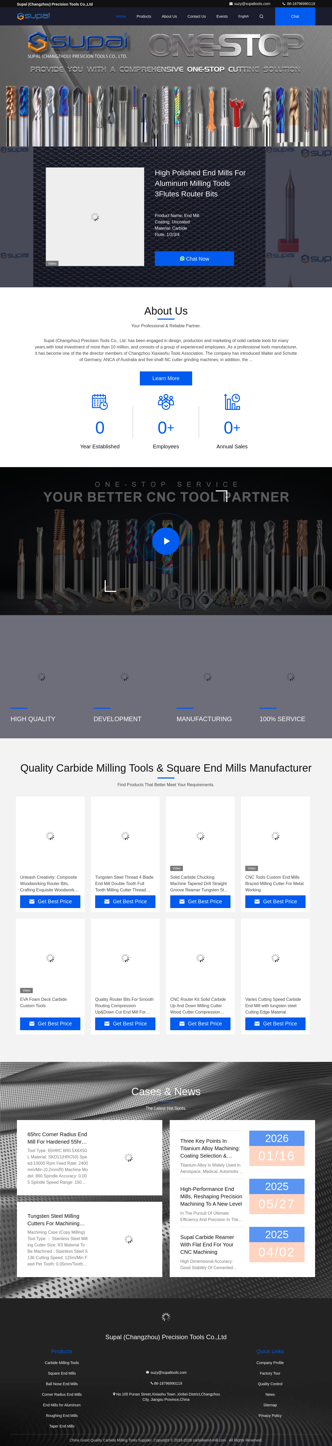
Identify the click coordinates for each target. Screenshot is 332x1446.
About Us (169, 16)
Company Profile (270, 1363)
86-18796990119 (298, 4)
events (222, 16)
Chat (295, 16)
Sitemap (270, 1405)
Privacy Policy (270, 1415)
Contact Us (197, 16)
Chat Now (194, 258)
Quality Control (270, 1384)
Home (121, 16)
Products (144, 16)
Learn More (166, 378)
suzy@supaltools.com (250, 4)
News (270, 1394)
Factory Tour (270, 1373)
